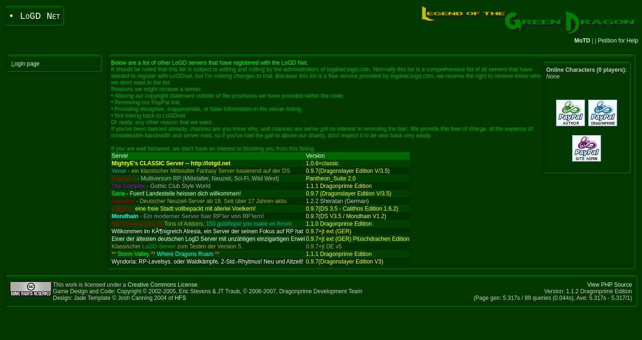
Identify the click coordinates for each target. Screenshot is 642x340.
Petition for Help (618, 40)
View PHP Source (609, 284)
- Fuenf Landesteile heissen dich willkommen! (176, 193)
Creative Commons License (162, 284)
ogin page (25, 63)
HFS (180, 298)
